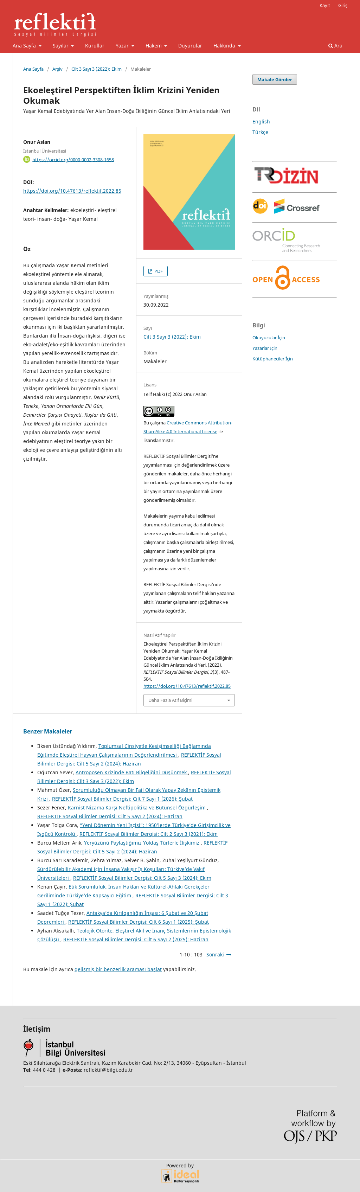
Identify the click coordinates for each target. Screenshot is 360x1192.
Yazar (123, 45)
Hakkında (225, 45)
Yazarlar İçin (264, 348)
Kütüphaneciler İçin (272, 358)
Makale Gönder (274, 79)
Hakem (154, 45)
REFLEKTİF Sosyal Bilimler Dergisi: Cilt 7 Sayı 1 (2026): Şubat (122, 798)
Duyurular (190, 45)
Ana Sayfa (25, 45)
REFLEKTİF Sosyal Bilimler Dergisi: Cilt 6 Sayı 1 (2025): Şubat (138, 921)
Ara (335, 45)
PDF (158, 271)
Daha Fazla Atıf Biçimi (170, 700)
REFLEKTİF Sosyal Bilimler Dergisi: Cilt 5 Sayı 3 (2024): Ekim (142, 877)
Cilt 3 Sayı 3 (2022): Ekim (96, 69)
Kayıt (325, 5)
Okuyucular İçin (268, 337)
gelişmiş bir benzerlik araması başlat (118, 969)
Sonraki (215, 954)
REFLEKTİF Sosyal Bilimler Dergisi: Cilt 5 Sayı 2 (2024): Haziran (109, 816)
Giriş (342, 5)
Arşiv (57, 69)
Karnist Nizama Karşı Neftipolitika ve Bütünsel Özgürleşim (137, 807)
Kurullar (94, 45)
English (261, 121)
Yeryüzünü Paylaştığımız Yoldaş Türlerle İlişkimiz (142, 842)
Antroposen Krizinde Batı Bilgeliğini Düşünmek (132, 772)
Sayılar (61, 45)
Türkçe (260, 132)
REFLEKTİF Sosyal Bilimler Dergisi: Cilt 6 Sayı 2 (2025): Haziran (135, 939)
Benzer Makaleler (47, 731)
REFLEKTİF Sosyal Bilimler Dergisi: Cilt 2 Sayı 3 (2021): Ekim (148, 834)
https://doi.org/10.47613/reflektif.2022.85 (72, 190)
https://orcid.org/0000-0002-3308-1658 (73, 159)
